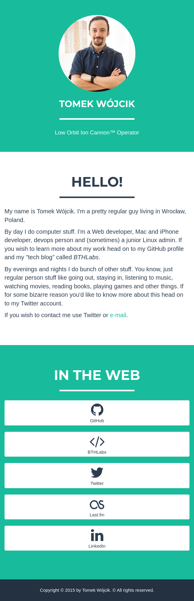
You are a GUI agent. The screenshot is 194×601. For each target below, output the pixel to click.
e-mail (118, 315)
